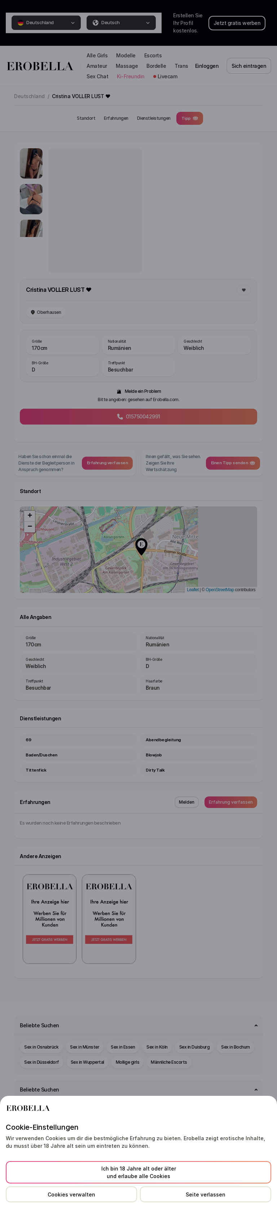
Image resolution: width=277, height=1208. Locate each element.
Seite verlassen (205, 1194)
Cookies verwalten (71, 1194)
